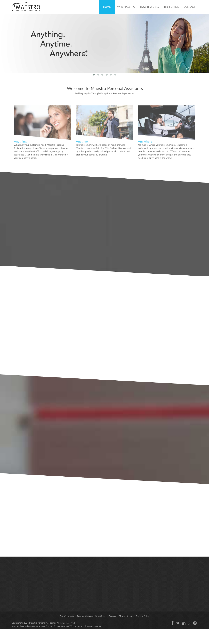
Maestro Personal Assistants (42, 623)
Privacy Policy (142, 616)
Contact (189, 7)
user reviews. (95, 626)
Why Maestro (126, 7)
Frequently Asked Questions (91, 616)
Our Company (67, 616)
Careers (112, 616)
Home (107, 7)
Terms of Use (125, 616)
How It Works (149, 7)
